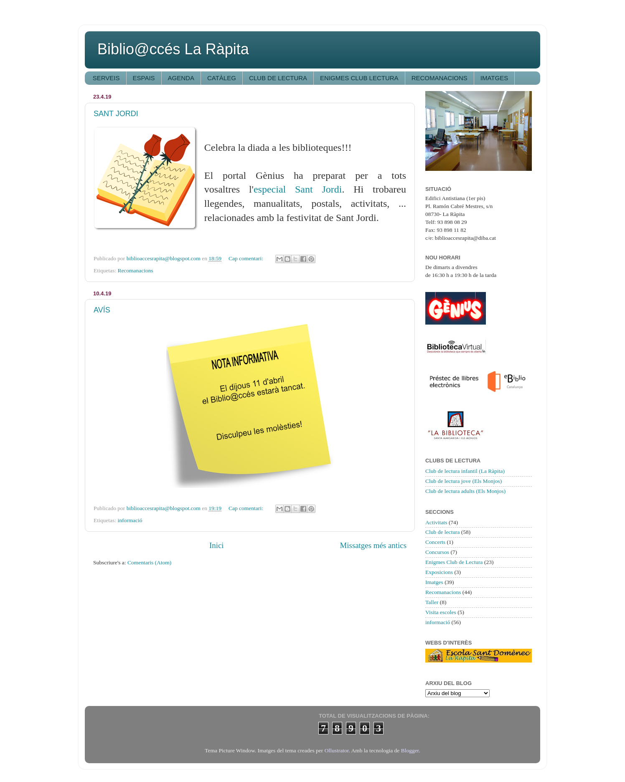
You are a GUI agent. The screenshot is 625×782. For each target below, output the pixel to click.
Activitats (436, 522)
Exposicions (439, 572)
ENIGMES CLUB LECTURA (359, 77)
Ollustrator (337, 750)
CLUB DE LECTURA (278, 77)
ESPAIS (144, 77)
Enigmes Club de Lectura (454, 562)
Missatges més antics (373, 545)
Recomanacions (135, 270)
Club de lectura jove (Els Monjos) (463, 481)
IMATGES (494, 77)
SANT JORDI (116, 113)
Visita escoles (440, 612)
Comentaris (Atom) (149, 562)
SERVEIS (106, 77)
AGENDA (181, 77)
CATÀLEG (221, 77)
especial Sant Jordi (298, 189)
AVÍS (102, 310)
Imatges (434, 582)
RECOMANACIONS (439, 77)
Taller (431, 602)
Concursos (437, 552)
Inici (216, 545)
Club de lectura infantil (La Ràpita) (465, 471)
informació (129, 520)
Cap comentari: (246, 258)
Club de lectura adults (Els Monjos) (465, 491)
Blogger (410, 750)
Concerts (435, 542)
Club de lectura (442, 532)
